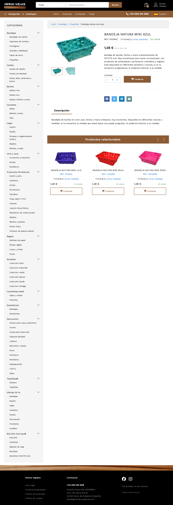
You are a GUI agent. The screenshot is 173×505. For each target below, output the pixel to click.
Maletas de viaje (16, 447)
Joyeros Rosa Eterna (18, 208)
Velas (11, 373)
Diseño (12, 132)
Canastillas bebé (15, 291)
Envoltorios (14, 190)
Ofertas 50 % (13, 392)
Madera (12, 144)
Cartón (12, 127)
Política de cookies (34, 498)
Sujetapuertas (15, 364)
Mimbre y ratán (16, 148)
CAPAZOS (13, 442)
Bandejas (13, 309)
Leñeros (13, 341)
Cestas (12, 415)
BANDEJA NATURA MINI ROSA (150, 170)
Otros (11, 350)
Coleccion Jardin (17, 272)
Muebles (11, 259)
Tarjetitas (13, 387)
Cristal (12, 185)
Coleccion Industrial (18, 268)
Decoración (12, 319)
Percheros (14, 355)
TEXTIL (12, 369)
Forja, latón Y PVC (17, 199)
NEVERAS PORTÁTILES (19, 456)
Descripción (61, 110)
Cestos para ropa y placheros (22, 323)
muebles (13, 428)
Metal (12, 109)
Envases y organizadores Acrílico (20, 137)
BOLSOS (13, 438)
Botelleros (14, 167)
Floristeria (14, 424)
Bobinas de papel (17, 240)
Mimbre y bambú (17, 222)
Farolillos (13, 194)
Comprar (66, 191)
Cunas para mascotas (19, 332)
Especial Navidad (17, 337)
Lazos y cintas (16, 249)
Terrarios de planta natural (21, 231)
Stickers (13, 382)
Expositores (13, 305)
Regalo (10, 236)
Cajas (9, 123)
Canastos (11, 105)
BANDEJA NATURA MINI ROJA (108, 170)
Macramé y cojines (17, 346)
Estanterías (14, 314)
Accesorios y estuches (19, 157)
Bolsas (12, 162)
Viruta (12, 254)
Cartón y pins (15, 176)
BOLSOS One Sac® (16, 433)
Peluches (13, 300)
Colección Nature (17, 277)
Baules (12, 401)
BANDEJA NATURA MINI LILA (66, 170)
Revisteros (14, 359)
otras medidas (72, 179)
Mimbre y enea (16, 113)
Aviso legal (30, 485)
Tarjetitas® (12, 378)
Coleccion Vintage (17, 286)
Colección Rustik (16, 281)
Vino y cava (12, 153)
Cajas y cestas (15, 295)
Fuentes (13, 203)
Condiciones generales (35, 490)
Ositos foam (15, 226)
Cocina (12, 327)
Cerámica (13, 180)
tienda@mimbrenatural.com (80, 499)
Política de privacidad (35, 494)
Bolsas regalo (15, 245)
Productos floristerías (18, 172)
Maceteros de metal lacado (22, 213)
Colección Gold (16, 263)
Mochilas (13, 451)
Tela (11, 118)
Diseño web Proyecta (130, 492)
